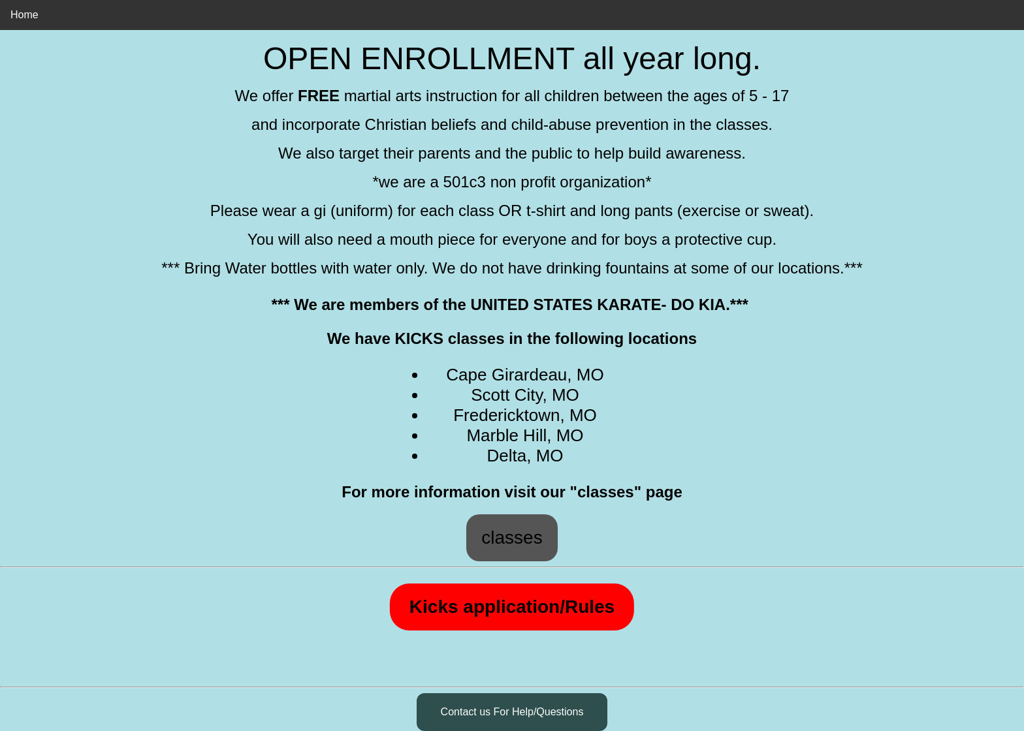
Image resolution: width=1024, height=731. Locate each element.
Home (24, 14)
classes (511, 537)
